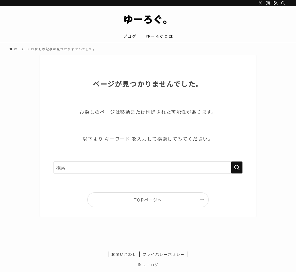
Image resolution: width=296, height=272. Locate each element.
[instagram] (268, 3)
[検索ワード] (148, 167)
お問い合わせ (124, 254)
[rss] (275, 3)
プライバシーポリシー (164, 254)
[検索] (283, 3)
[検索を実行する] (237, 167)
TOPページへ (148, 200)
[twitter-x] (260, 3)
